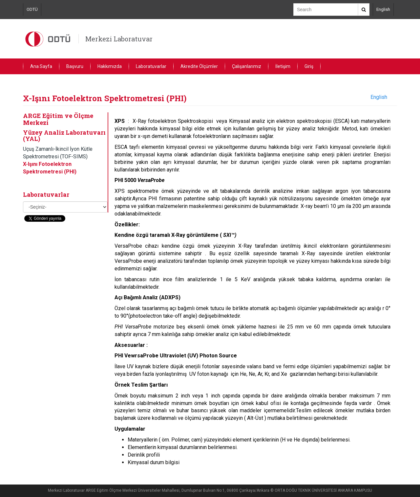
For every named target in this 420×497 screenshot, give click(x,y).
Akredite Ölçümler (199, 66)
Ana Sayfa (41, 66)
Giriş (308, 66)
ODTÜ (32, 9)
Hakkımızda (109, 66)
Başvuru (74, 66)
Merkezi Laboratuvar (119, 38)
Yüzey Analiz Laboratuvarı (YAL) (64, 135)
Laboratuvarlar (151, 66)
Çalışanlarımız (246, 66)
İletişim (282, 66)
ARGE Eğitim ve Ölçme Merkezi (58, 118)
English (383, 9)
